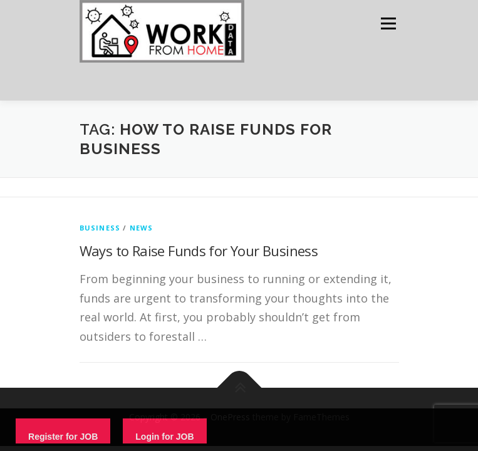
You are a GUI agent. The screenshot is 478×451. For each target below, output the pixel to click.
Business (100, 227)
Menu (387, 23)
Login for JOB (164, 437)
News (141, 227)
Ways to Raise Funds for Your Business (199, 250)
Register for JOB (63, 437)
